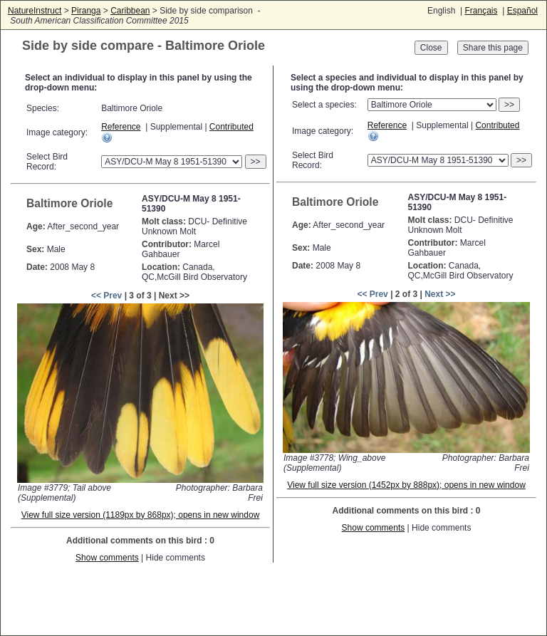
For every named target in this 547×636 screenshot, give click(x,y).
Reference (120, 127)
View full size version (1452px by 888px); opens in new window (406, 485)
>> (256, 162)
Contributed (231, 127)
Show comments (107, 558)
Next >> (439, 294)
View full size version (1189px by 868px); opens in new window (140, 515)
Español (522, 11)
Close (431, 48)
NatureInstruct (34, 11)
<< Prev (106, 296)
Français (480, 11)
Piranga (85, 11)
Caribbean (130, 11)
